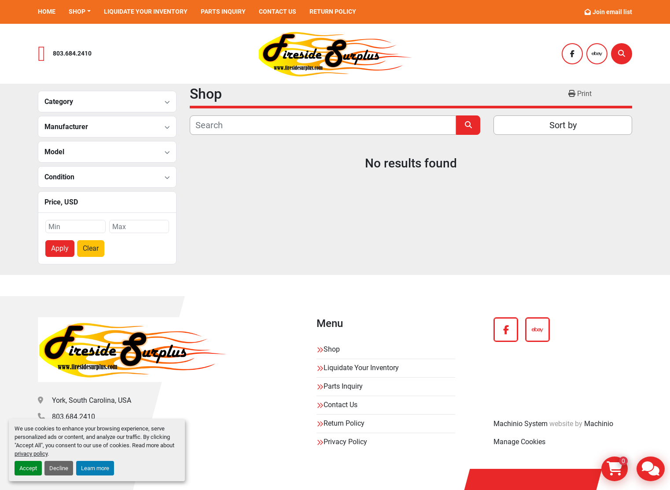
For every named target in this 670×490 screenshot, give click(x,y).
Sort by (563, 125)
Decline (58, 468)
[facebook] (572, 53)
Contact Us (277, 11)
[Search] (621, 53)
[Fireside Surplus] (132, 349)
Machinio (598, 423)
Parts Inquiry (223, 11)
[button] (80, 11)
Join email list (612, 11)
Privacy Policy (345, 442)
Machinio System (520, 423)
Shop (77, 11)
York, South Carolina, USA (91, 400)
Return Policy (332, 11)
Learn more (95, 468)
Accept (28, 468)
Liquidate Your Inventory (146, 11)
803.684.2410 (72, 53)
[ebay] (596, 53)
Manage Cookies (519, 442)
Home (46, 11)
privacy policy (31, 453)
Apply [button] (60, 248)
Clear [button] (91, 248)
